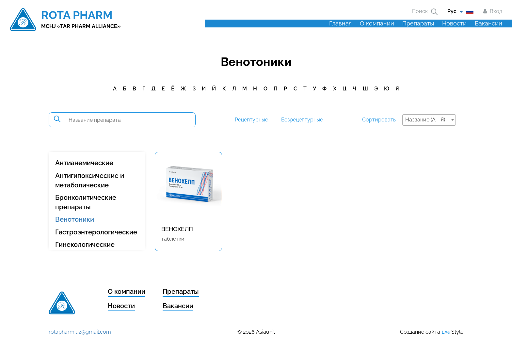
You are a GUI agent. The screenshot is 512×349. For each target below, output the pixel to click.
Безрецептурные (302, 120)
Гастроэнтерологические (96, 232)
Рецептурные (251, 120)
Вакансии (488, 23)
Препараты (418, 23)
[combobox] (429, 120)
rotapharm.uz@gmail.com (80, 332)
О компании (377, 23)
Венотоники (74, 219)
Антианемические (84, 163)
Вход (496, 11)
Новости (454, 23)
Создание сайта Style (431, 332)
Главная (340, 23)
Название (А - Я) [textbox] (425, 120)
